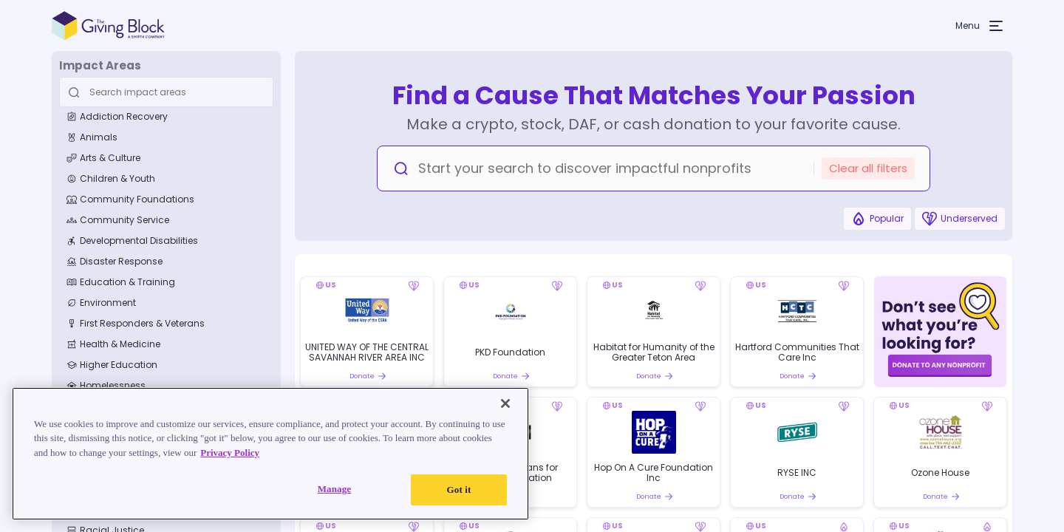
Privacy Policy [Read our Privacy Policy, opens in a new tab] (229, 452)
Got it (459, 489)
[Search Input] (164, 92)
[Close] (505, 403)
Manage (335, 488)
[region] (270, 453)
